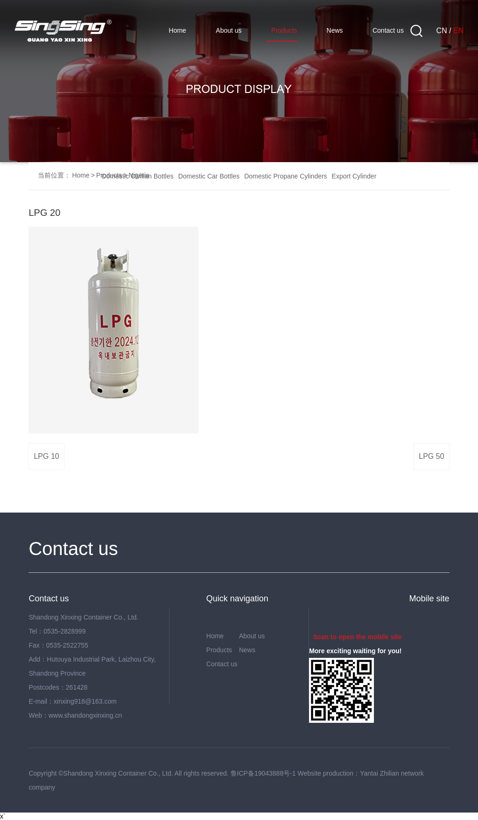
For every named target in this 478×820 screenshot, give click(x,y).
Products (284, 30)
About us (228, 30)
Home (177, 30)
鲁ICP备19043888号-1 (263, 773)
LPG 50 (431, 456)
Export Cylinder (354, 176)
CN (441, 31)
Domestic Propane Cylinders (285, 176)
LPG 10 (46, 456)
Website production (326, 773)
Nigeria (138, 175)
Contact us (388, 30)
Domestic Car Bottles (208, 176)
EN (458, 31)
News (335, 30)
